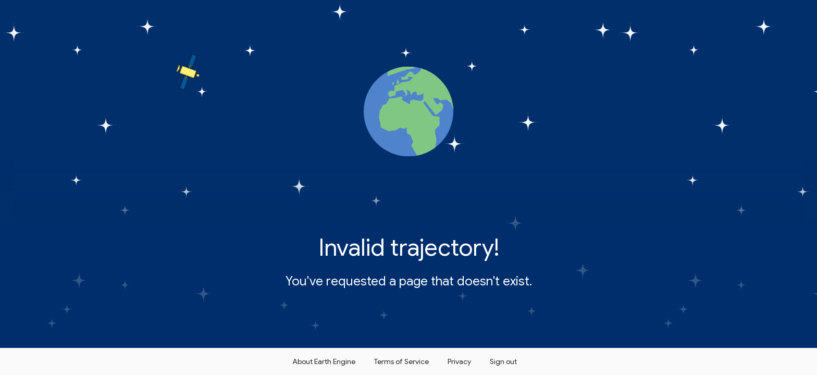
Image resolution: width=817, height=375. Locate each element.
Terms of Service (401, 361)
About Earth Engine (323, 361)
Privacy (459, 361)
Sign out (503, 361)
